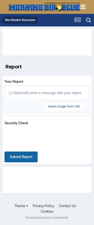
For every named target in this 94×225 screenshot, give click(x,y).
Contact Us (67, 206)
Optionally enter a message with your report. (45, 93)
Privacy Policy (43, 206)
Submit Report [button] (21, 157)
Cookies (47, 211)
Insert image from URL (64, 106)
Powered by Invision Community (47, 217)
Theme (21, 206)
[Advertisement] (43, 41)
